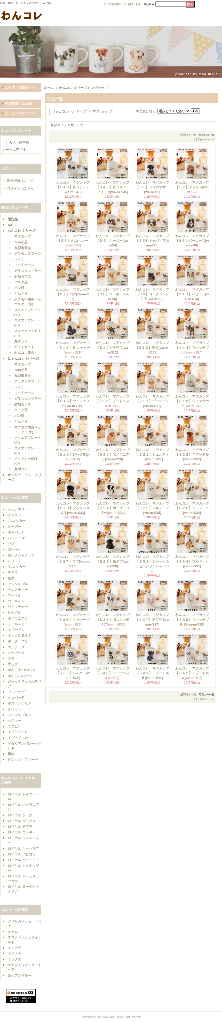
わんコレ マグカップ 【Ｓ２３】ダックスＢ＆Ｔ (74, 508)
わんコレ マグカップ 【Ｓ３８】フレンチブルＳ (193, 619)
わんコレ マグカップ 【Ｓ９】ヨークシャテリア (154, 294)
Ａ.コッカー (17, 521)
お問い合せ (134, 4)
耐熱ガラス (22, 277)
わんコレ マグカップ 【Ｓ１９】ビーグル (74, 454)
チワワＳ (14, 709)
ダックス (14, 515)
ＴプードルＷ (18, 738)
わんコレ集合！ (26, 353)
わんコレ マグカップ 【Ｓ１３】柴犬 (153, 347)
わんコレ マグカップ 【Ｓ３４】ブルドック (193, 561)
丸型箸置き (22, 248)
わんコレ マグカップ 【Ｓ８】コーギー (114, 294)
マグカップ (22, 236)
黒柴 (11, 754)
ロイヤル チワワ (20, 827)
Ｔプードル (16, 630)
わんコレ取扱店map (20, 87)
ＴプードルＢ (18, 732)
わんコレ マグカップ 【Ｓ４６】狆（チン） (74, 187)
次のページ (207, 139)
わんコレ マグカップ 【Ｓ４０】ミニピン (114, 673)
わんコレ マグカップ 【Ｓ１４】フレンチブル (193, 347)
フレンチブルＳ (19, 715)
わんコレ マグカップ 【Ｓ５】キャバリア (153, 240)
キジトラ (14, 954)
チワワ (13, 572)
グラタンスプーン (27, 253)
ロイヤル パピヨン (22, 854)
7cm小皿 (21, 242)
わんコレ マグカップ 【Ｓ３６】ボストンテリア (114, 619)
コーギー (14, 549)
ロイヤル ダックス (22, 821)
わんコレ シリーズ (22, 230)
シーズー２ (16, 653)
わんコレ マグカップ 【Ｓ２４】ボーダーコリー (114, 508)
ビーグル (14, 612)
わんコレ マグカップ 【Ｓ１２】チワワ (114, 347)
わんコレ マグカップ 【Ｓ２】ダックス (193, 187)
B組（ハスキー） (21, 676)
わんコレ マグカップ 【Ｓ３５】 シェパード (74, 619)
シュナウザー (18, 509)
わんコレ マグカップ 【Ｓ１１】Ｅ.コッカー (74, 347)
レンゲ (19, 259)
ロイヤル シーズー (22, 815)
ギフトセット (24, 347)
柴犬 (11, 578)
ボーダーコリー (19, 641)
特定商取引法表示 (18, 104)
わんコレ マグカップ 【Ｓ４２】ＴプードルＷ (193, 673)
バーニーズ (16, 538)
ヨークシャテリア (21, 555)
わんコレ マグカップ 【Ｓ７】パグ (74, 294)
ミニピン (14, 726)
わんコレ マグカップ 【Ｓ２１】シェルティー (154, 454)
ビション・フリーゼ (23, 760)
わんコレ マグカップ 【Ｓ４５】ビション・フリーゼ (114, 187)
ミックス (14, 959)
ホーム (49, 88)
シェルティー (18, 624)
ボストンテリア (19, 703)
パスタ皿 (21, 282)
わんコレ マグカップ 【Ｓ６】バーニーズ (193, 240)
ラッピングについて (20, 113)
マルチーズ (16, 647)
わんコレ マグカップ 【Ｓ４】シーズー (114, 240)
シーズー (14, 527)
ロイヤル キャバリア (23, 849)
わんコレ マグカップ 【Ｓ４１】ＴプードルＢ (154, 673)
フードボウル (24, 265)
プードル (14, 595)
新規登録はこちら (20, 181)
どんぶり (21, 294)
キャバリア (16, 532)
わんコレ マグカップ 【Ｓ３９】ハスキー (74, 673)
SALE (12, 225)
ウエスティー (18, 590)
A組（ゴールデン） (22, 670)
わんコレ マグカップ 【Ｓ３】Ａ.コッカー (74, 240)
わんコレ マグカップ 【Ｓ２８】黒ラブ (114, 561)
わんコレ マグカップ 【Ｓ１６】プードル (114, 401)
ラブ (11, 658)
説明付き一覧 (188, 134)
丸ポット (21, 341)
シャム (13, 932)
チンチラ (14, 948)
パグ (11, 544)
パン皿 (19, 288)
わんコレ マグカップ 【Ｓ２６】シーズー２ (193, 508)
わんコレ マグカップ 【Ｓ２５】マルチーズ (154, 508)
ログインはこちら (20, 188)
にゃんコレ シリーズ (23, 358)
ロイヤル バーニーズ (23, 860)
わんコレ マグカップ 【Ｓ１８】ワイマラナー (193, 401)
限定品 (13, 219)
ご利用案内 (114, 4)
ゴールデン (16, 601)
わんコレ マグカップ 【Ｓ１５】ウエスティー (74, 401)
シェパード (16, 698)
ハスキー (14, 721)
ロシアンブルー (19, 976)
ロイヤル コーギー (22, 832)
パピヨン (14, 561)
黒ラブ (13, 664)
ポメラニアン (18, 618)
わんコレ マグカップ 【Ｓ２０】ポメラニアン (114, 454)
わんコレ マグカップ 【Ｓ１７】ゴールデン (154, 401)
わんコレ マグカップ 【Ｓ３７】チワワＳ (153, 619)
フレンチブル (18, 584)
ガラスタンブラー (27, 271)
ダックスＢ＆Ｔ (19, 635)
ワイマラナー (18, 607)
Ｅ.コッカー (17, 567)
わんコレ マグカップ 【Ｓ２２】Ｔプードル (193, 454)
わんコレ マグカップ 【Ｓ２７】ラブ (74, 561)
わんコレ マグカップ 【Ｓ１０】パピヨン (193, 294)
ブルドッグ (16, 692)
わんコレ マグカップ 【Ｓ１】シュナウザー (154, 187)
